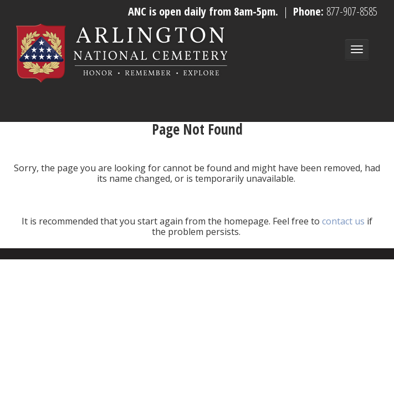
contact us (343, 221)
